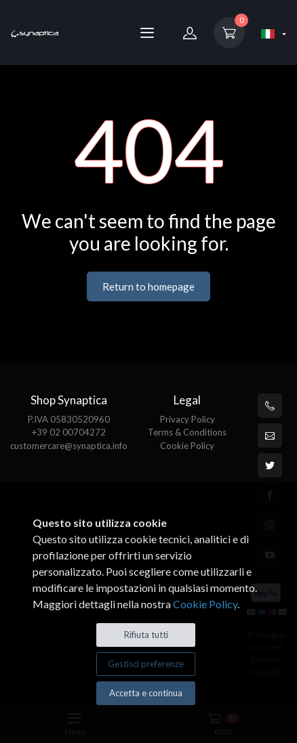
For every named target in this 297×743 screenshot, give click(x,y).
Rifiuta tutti (146, 634)
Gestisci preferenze (146, 663)
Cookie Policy (187, 445)
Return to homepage (148, 286)
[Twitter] (270, 465)
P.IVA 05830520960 (69, 419)
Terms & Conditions (187, 432)
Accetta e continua (145, 692)
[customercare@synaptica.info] (270, 435)
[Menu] (147, 32)
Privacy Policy (187, 419)
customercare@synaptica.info (68, 445)
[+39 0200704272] (270, 406)
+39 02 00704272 (69, 432)
